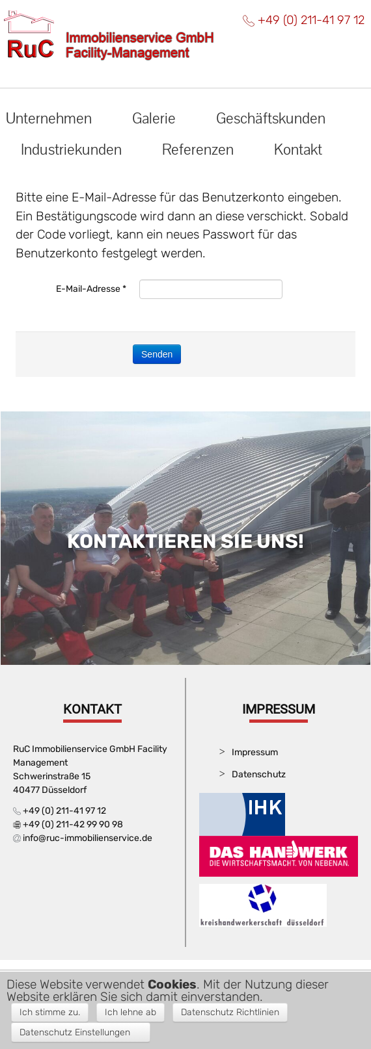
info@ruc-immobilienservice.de (87, 838)
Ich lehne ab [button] (130, 1012)
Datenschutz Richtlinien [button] (230, 1012)
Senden (156, 354)
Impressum (255, 752)
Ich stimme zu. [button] (50, 1012)
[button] (80, 1032)
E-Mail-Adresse (91, 288)
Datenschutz (259, 774)
